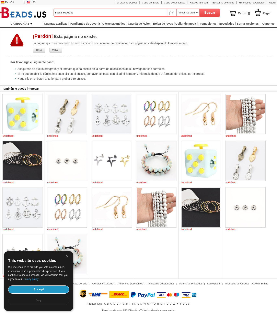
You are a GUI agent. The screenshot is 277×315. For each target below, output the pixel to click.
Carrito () (244, 13)
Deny (39, 300)
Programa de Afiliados (237, 283)
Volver (55, 50)
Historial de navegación (251, 2)
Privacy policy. (31, 279)
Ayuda (272, 2)
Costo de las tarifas (174, 2)
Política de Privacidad (191, 283)
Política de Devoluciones (161, 283)
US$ (31, 2)
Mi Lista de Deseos (126, 2)
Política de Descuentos (130, 283)
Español (7, 2)
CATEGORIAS (21, 23)
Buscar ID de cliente (223, 2)
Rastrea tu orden (198, 2)
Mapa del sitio (79, 283)
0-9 (187, 303)
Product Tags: (95, 303)
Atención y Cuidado (102, 283)
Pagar (267, 13)
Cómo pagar (214, 283)
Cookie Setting (260, 283)
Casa (39, 50)
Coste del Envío (150, 2)
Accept (38, 289)
